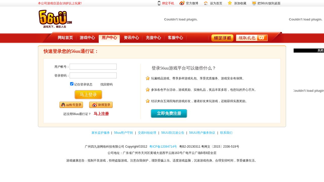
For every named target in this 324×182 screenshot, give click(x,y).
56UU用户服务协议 (202, 132)
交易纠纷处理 (147, 132)
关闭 (320, 50)
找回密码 (106, 84)
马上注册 (101, 113)
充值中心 (153, 38)
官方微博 (192, 3)
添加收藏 (240, 3)
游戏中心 (87, 38)
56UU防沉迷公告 (173, 132)
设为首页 (216, 3)
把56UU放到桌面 (268, 3)
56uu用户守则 (124, 132)
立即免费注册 (169, 113)
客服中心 (175, 38)
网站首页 (65, 38)
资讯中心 (131, 38)
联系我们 (226, 132)
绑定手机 (168, 3)
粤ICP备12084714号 (163, 146)
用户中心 (109, 38)
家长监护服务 (101, 132)
